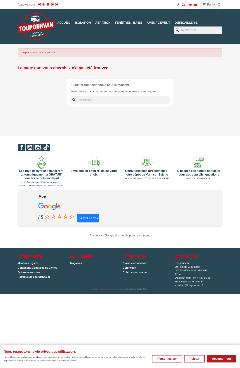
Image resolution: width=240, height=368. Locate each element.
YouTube (30, 147)
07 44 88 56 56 (48, 4)
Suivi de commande (135, 263)
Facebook (21, 147)
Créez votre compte (135, 272)
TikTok (46, 147)
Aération (102, 22)
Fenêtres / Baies (128, 22)
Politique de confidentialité (34, 276)
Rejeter (194, 358)
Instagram (38, 147)
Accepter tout (221, 358)
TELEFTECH (142, 289)
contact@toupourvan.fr (189, 285)
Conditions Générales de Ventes (37, 267)
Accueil (63, 22)
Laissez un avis (88, 218)
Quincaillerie (186, 22)
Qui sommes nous (29, 272)
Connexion (129, 267)
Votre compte (134, 256)
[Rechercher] (198, 30)
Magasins (76, 263)
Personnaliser (167, 358)
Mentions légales (28, 263)
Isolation (83, 22)
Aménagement (158, 22)
